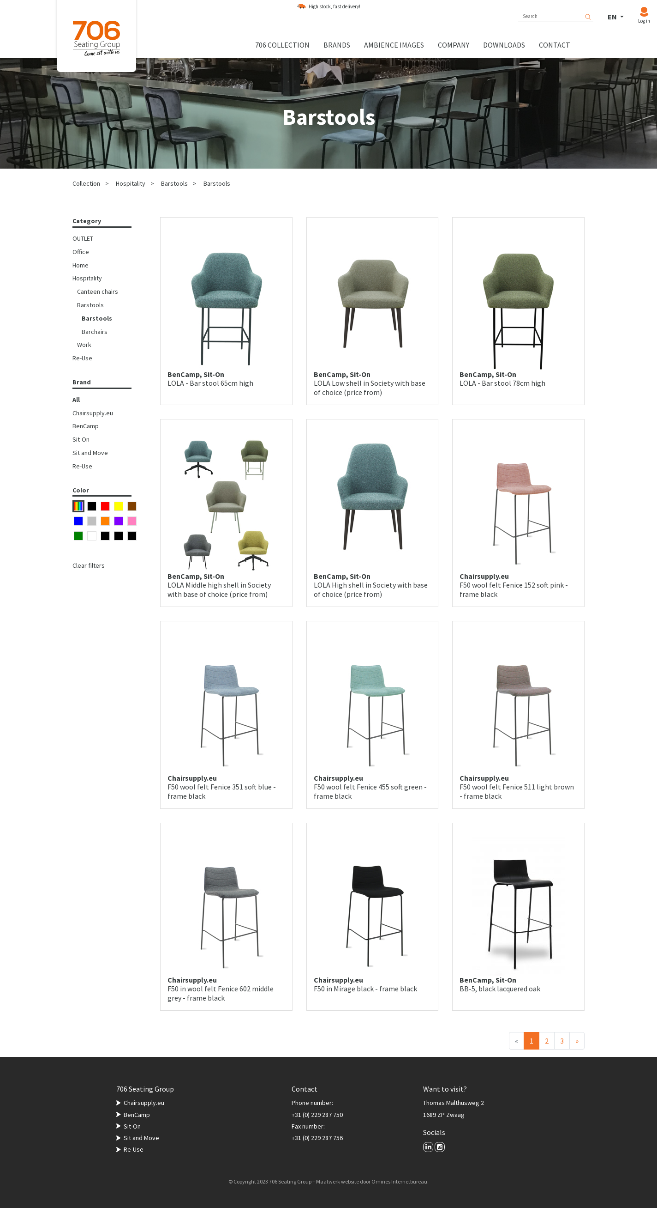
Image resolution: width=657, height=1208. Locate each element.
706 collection (282, 44)
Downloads (504, 44)
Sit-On (81, 439)
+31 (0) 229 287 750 (317, 1115)
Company (453, 44)
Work (84, 344)
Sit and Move (90, 453)
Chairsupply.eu (92, 413)
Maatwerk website (337, 1181)
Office (80, 252)
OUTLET (82, 238)
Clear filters (88, 565)
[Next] (577, 1041)
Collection (86, 183)
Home (80, 265)
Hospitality (130, 183)
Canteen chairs (97, 291)
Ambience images (394, 44)
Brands (336, 44)
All (76, 399)
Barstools (174, 183)
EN (613, 16)
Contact (554, 44)
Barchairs (95, 332)
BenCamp (85, 426)
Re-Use (82, 358)
